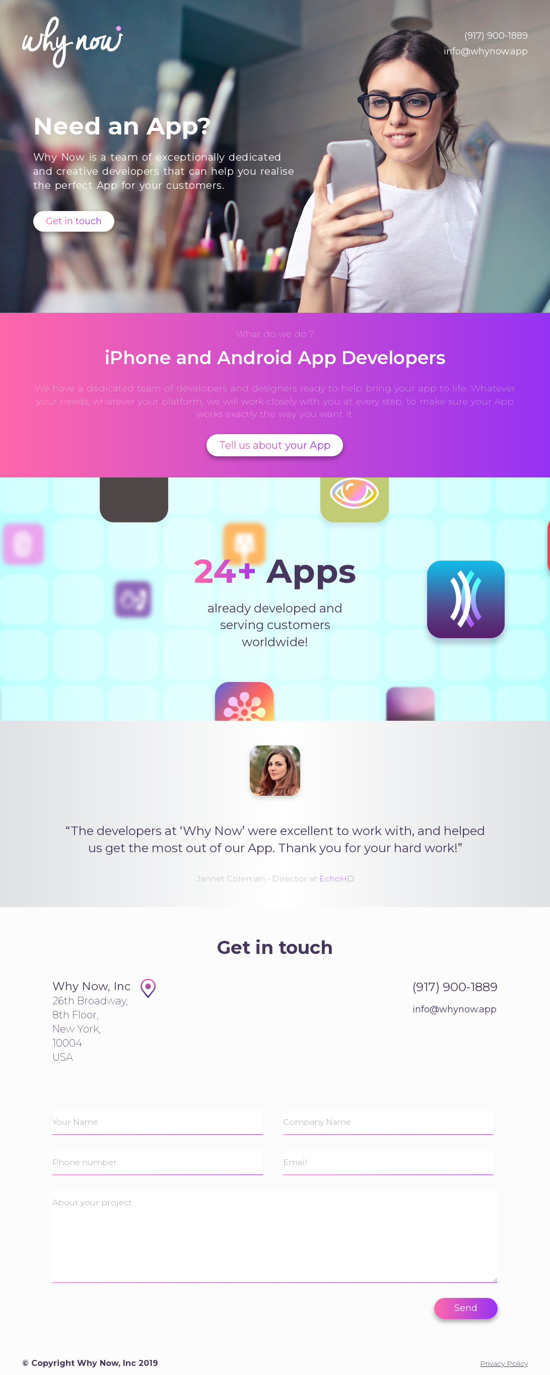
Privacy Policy (504, 1363)
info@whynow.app (486, 51)
